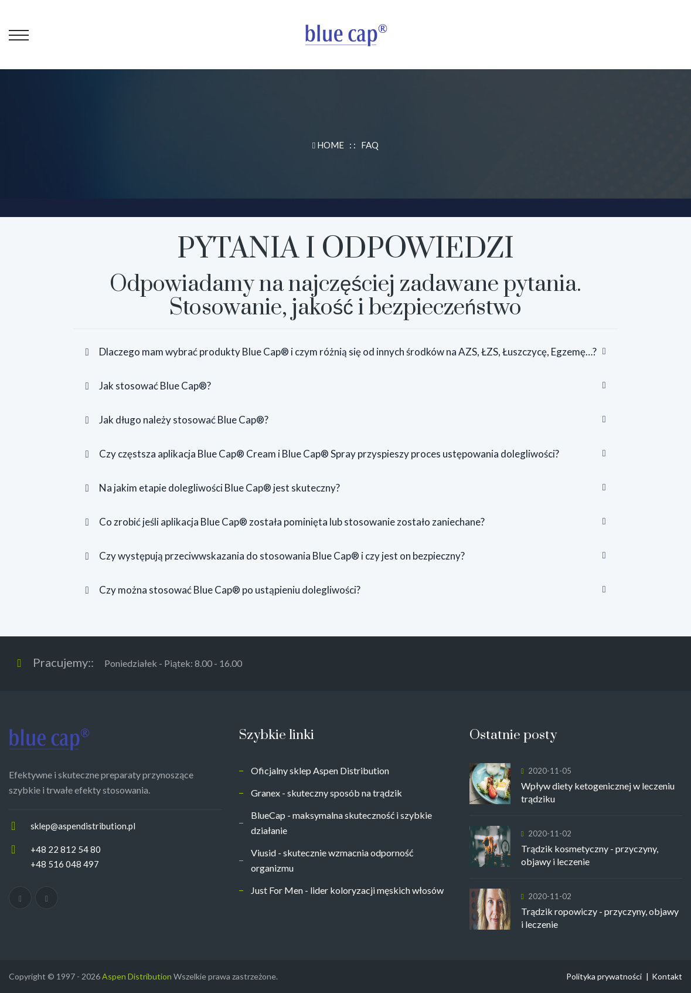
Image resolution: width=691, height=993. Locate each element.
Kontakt (667, 976)
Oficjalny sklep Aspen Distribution (320, 770)
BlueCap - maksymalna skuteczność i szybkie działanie (341, 822)
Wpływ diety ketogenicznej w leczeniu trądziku (598, 792)
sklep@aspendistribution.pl (82, 826)
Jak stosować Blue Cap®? (148, 385)
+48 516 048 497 (64, 864)
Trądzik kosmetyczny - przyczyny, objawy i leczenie (589, 855)
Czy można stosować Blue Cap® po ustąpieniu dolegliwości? (223, 590)
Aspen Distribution (137, 976)
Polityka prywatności (604, 976)
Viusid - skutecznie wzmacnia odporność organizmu (332, 860)
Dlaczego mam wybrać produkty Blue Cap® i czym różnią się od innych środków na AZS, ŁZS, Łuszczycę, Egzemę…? (341, 351)
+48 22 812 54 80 (65, 849)
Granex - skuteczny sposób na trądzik (326, 792)
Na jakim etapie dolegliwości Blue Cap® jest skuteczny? (213, 488)
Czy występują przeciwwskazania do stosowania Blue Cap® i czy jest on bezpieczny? (275, 556)
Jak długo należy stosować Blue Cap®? (177, 420)
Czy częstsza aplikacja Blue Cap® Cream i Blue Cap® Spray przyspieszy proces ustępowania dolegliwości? (322, 454)
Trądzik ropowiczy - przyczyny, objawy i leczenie (600, 918)
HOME (329, 145)
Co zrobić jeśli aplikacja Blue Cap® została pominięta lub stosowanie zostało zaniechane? (285, 522)
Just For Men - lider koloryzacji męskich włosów (347, 890)
